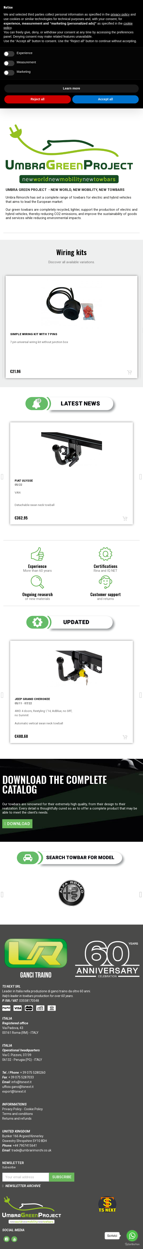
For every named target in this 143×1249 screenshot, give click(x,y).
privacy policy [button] (120, 14)
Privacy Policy (12, 1109)
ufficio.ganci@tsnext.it (18, 1087)
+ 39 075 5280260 (32, 1072)
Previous (2, 475)
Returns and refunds (17, 1118)
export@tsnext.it (14, 1091)
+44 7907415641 (25, 1145)
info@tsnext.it (21, 1082)
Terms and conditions (17, 1114)
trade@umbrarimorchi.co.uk (31, 1150)
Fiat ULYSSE (24, 480)
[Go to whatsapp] (132, 1235)
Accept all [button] (105, 99)
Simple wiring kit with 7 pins (33, 334)
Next (140, 475)
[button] (17, 823)
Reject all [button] (37, 99)
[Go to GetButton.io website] (132, 1244)
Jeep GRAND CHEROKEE (32, 699)
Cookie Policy (33, 1109)
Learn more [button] (71, 88)
